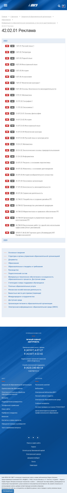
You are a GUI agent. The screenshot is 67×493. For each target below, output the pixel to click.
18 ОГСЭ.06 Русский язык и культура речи (32, 138)
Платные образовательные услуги (22, 286)
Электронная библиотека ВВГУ (45, 392)
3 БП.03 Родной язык (24, 58)
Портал (33, 447)
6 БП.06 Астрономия (24, 77)
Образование (6, 19)
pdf (7, 46)
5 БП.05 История (22, 71)
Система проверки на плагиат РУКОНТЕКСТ (50, 407)
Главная (4, 16)
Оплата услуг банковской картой (33, 450)
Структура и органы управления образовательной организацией (34, 256)
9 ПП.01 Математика (24, 95)
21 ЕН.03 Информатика (25, 156)
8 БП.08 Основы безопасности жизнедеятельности (36, 89)
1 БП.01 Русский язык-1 (25, 46)
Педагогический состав (17, 273)
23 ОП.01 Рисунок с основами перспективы (33, 163)
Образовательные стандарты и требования (25, 267)
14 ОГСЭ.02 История (23, 120)
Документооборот (33, 458)
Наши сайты (6, 409)
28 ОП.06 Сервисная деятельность (29, 193)
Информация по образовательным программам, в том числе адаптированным (29, 23)
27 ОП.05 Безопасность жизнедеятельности (33, 187)
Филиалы (5, 398)
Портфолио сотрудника (9, 413)
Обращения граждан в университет (14, 424)
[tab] (33, 41)
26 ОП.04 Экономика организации (29, 181)
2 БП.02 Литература (23, 52)
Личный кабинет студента (44, 396)
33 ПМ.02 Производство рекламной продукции (34, 205)
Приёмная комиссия (33, 333)
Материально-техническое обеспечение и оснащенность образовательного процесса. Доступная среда (30, 278)
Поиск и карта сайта (33, 443)
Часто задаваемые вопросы (11, 427)
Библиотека (39, 388)
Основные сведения (16, 253)
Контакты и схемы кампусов (11, 420)
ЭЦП (12, 46)
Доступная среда (15, 300)
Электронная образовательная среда (48, 399)
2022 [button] (5, 41)
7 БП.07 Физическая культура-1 (28, 83)
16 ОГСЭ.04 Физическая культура (29, 132)
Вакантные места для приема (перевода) (24, 293)
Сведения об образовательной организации (36, 16)
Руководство (13, 270)
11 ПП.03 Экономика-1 (24, 107)
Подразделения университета (12, 401)
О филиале (14, 16)
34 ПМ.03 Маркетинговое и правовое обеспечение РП (37, 212)
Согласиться (8, 491)
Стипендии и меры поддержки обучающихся (26, 283)
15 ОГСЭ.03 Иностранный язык (28, 126)
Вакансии (5, 416)
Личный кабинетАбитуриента (33, 341)
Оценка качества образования (12, 388)
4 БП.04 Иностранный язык (26, 64)
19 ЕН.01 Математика (24, 144)
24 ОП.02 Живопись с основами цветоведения (34, 169)
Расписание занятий (42, 385)
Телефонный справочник (10, 405)
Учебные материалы (42, 403)
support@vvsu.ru (33, 371)
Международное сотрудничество (21, 297)
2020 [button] (5, 240)
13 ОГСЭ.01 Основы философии (28, 113)
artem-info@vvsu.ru (33, 361)
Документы (13, 260)
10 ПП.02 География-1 (24, 101)
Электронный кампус (33, 454)
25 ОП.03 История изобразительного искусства (34, 175)
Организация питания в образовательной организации (30, 304)
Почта (33, 461)
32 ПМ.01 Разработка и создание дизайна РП (34, 199)
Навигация (33, 465)
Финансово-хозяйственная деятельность (24, 290)
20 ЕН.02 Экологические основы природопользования (37, 150)
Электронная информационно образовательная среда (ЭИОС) (33, 307)
